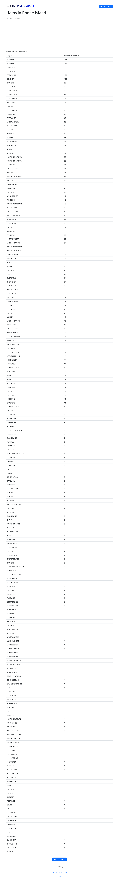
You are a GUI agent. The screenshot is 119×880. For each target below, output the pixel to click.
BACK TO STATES (105, 6)
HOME (59, 876)
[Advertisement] (59, 35)
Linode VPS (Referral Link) (59, 872)
